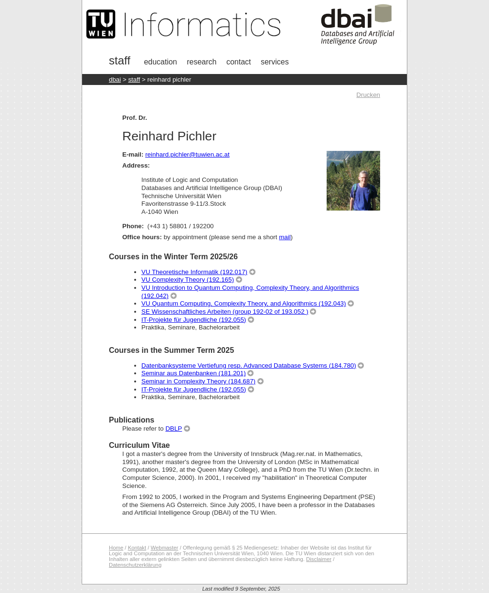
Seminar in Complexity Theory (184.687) (198, 381)
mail (284, 237)
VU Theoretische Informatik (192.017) (194, 271)
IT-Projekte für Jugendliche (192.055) (193, 319)
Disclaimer (318, 559)
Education (160, 62)
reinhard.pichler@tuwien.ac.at (187, 154)
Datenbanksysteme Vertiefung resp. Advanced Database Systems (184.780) (248, 365)
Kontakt (137, 548)
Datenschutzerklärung (135, 565)
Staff (119, 60)
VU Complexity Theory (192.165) (187, 279)
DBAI (115, 79)
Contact (238, 62)
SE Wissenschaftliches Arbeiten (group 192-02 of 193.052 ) (224, 311)
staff (134, 79)
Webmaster (165, 548)
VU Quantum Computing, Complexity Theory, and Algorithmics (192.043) (243, 303)
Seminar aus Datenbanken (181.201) (193, 373)
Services (275, 62)
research (201, 62)
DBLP (173, 428)
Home (116, 548)
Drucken (368, 94)
